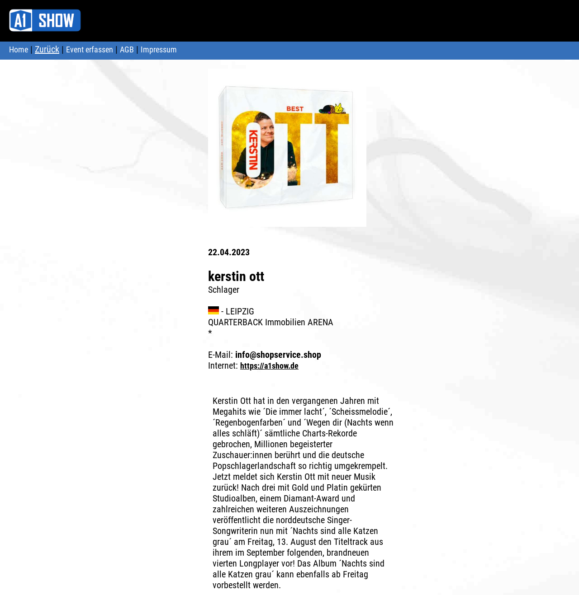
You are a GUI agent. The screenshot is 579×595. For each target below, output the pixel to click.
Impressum (159, 49)
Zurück (47, 49)
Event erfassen (89, 49)
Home (18, 49)
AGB (127, 49)
